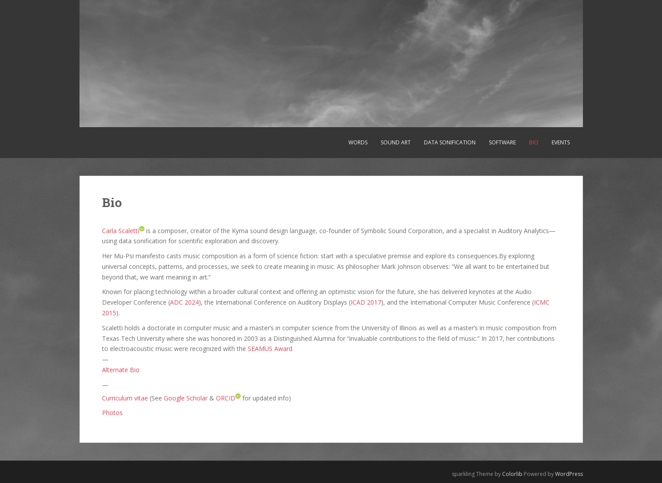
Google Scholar (186, 397)
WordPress (569, 474)
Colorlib (512, 474)
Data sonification (450, 142)
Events (561, 142)
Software (502, 142)
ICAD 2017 (366, 302)
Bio (533, 142)
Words (357, 142)
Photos (112, 412)
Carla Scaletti (120, 230)
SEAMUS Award (270, 348)
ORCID (225, 397)
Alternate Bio (121, 370)
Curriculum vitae (125, 397)
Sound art (396, 142)
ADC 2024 (184, 302)
